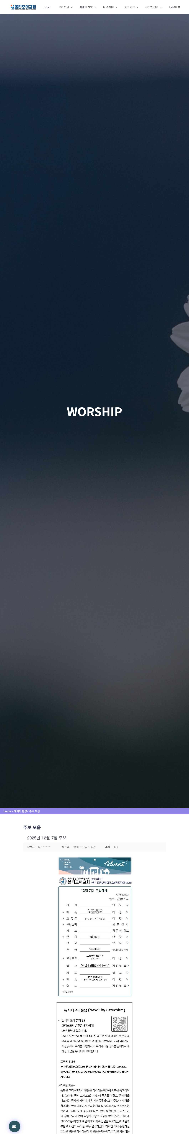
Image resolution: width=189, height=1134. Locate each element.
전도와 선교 (153, 7)
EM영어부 (174, 7)
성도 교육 (131, 7)
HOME (47, 7)
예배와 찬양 (88, 7)
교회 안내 (65, 7)
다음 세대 (110, 7)
